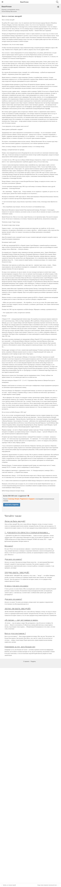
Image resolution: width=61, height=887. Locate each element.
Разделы (33, 661)
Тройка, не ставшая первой (9, 885)
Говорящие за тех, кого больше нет (20, 647)
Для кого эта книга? (13, 559)
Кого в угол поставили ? (15, 633)
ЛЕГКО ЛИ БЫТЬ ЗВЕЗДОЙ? (18, 609)
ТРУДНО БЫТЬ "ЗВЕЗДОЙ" (17, 572)
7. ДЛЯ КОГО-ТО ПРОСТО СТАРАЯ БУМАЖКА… (27, 533)
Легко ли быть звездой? (15, 521)
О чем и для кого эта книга (16, 586)
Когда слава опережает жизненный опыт (47, 885)
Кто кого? (9, 546)
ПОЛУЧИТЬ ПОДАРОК (12, 504)
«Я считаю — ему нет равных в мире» (21, 620)
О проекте (26, 661)
